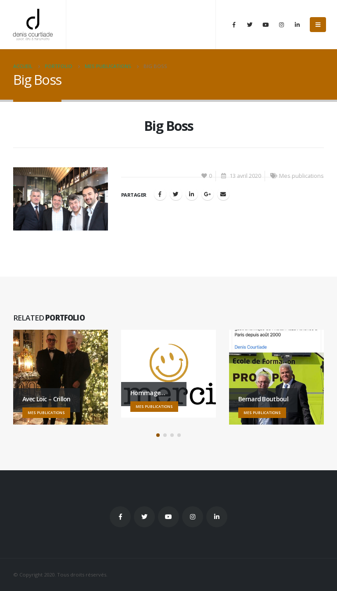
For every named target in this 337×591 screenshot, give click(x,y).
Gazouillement (176, 194)
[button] (157, 435)
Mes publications (301, 176)
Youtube (168, 516)
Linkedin (216, 516)
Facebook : (120, 516)
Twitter (144, 516)
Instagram (192, 516)
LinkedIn (192, 194)
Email (223, 194)
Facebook (160, 194)
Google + (207, 194)
